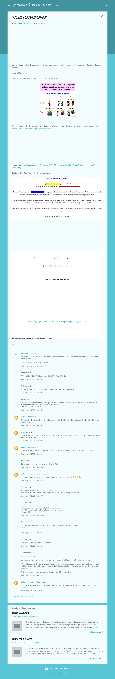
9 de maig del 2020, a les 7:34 (32, 575)
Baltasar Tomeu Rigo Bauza (31, 474)
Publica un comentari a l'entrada (26, 596)
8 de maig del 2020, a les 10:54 (32, 546)
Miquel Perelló (26, 353)
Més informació (96, 632)
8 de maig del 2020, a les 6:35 (32, 481)
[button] (101, 16)
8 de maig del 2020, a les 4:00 (32, 425)
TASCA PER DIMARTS (22, 639)
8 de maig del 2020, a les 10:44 (32, 515)
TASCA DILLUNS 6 (20, 613)
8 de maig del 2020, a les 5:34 (32, 467)
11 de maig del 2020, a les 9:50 (32, 591)
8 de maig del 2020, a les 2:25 (32, 393)
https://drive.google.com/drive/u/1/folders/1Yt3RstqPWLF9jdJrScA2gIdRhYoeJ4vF (57, 322)
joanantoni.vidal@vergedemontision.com (57, 266)
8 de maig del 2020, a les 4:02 (32, 454)
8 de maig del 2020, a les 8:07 (32, 496)
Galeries (65, 673)
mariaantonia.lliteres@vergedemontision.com (37, 129)
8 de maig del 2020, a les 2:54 (32, 410)
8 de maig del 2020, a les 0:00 (32, 366)
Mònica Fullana (26, 417)
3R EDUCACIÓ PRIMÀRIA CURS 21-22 (35, 5)
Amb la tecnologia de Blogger (57, 669)
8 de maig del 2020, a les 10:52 (32, 533)
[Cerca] (106, 6)
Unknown (24, 432)
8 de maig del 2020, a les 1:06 (32, 380)
